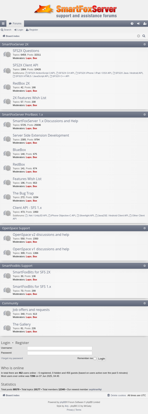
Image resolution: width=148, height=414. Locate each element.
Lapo (28, 58)
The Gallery (22, 324)
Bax (35, 58)
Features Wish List (27, 178)
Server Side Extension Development (41, 135)
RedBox (19, 164)
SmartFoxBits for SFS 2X (31, 272)
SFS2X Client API (25, 65)
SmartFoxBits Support (17, 266)
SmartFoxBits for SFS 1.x (32, 286)
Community (10, 303)
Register (33, 29)
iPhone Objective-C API (61, 215)
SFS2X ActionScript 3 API (40, 73)
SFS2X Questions (26, 50)
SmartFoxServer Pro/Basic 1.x (22, 114)
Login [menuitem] (139, 24)
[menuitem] (132, 23)
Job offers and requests (31, 309)
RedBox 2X (21, 83)
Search (7, 29)
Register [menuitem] (146, 24)
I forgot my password (12, 358)
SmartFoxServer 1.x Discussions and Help (45, 121)
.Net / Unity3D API (36, 215)
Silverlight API (85, 215)
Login (20, 29)
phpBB (63, 402)
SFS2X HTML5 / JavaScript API (30, 76)
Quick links (4, 24)
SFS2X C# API (65, 73)
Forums (17, 23)
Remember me (86, 358)
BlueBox (19, 149)
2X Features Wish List (29, 97)
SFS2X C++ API (59, 76)
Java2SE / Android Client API (111, 215)
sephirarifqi (95, 389)
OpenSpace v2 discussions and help (41, 234)
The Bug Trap (23, 193)
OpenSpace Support (16, 228)
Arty (67, 406)
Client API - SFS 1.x (27, 207)
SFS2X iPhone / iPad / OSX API (93, 73)
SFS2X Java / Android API (128, 73)
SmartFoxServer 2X (15, 44)
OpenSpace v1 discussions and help (41, 249)
